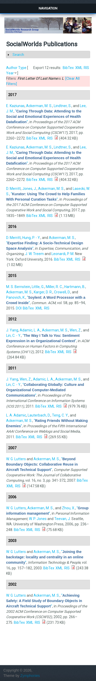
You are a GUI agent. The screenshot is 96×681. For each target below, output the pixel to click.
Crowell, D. (62, 292)
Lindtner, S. (62, 106)
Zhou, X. (68, 508)
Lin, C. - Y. (13, 335)
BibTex (68, 68)
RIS (86, 68)
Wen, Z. (75, 330)
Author (11, 68)
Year (10, 73)
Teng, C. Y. (60, 415)
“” (44, 116)
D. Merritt (13, 189)
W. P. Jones (38, 519)
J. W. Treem (34, 254)
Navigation (48, 8)
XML (78, 68)
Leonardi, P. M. (62, 254)
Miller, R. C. (54, 287)
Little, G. (38, 287)
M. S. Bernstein (18, 287)
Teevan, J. (62, 519)
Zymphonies (30, 676)
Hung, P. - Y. (31, 238)
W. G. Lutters (16, 459)
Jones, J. (29, 189)
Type (22, 68)
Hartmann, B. (74, 287)
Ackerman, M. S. (39, 106)
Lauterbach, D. (39, 415)
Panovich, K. (15, 297)
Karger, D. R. (43, 292)
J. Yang (12, 330)
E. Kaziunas (15, 106)
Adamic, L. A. (30, 330)
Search (18, 55)
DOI (19, 308)
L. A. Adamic (16, 415)
